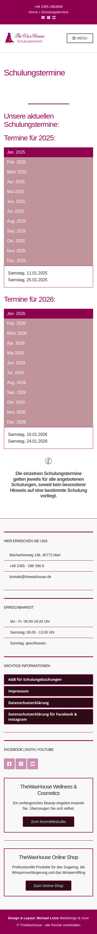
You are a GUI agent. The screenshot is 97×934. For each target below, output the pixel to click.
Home (33, 12)
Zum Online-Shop (48, 885)
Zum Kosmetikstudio (48, 821)
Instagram (48, 17)
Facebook (43, 17)
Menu (79, 38)
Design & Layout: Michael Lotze (33, 918)
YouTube (54, 17)
